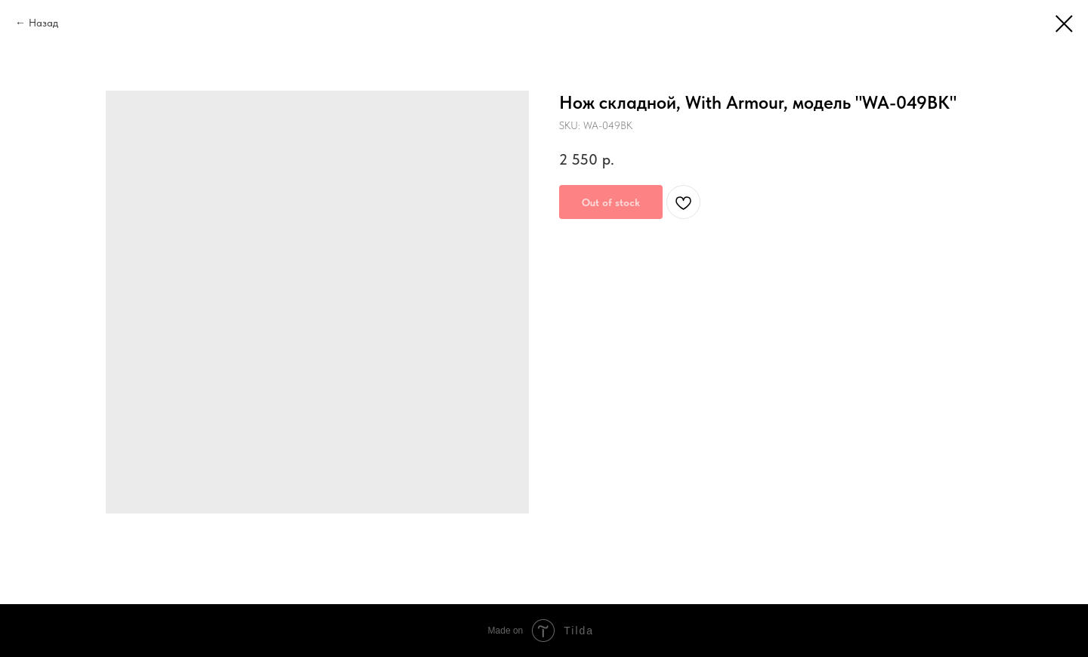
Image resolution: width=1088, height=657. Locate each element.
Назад (43, 23)
